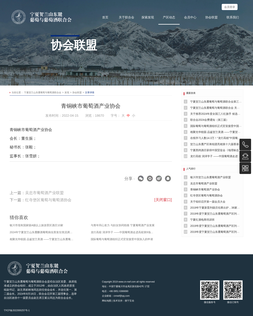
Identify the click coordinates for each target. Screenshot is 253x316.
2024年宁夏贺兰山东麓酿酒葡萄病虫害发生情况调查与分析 (42, 232)
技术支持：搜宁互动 (123, 300)
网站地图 (106, 300)
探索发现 (148, 17)
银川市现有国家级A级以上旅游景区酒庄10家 (36, 225)
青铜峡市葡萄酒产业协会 (205, 189)
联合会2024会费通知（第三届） (209, 119)
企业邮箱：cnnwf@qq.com (116, 296)
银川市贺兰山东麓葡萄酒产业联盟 (210, 177)
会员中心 (190, 17)
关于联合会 (126, 17)
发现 (67, 92)
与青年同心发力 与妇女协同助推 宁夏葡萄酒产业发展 (123, 225)
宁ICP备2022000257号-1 (17, 310)
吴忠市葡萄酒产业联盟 (44, 193)
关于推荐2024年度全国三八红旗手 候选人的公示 (219, 113)
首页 (105, 17)
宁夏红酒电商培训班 (202, 219)
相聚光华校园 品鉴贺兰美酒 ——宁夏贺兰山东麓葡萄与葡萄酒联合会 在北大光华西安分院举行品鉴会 (42, 239)
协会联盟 (211, 17)
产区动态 (169, 17)
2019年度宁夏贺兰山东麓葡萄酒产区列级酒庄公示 (220, 213)
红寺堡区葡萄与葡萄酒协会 (48, 200)
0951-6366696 (245, 144)
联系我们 (233, 17)
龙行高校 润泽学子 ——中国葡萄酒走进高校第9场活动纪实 (123, 232)
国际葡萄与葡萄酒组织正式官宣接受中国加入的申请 (122, 239)
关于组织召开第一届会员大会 (207, 201)
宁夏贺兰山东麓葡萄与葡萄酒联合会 (42, 92)
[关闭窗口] (163, 200)
